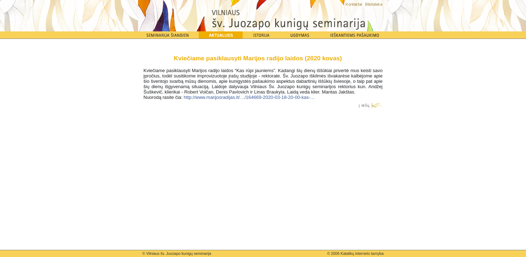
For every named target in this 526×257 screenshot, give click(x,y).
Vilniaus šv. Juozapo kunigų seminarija (178, 253)
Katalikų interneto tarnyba (362, 253)
